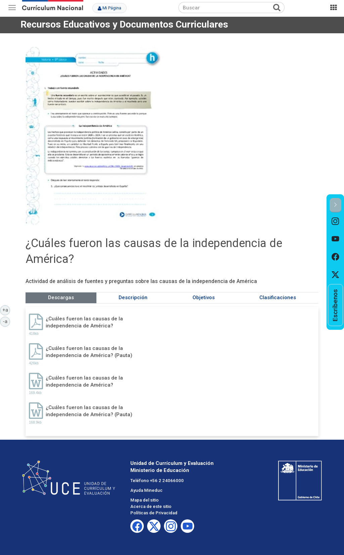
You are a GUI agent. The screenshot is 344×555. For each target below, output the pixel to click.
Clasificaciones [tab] (277, 297)
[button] (335, 205)
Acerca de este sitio (150, 506)
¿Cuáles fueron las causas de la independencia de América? (84, 322)
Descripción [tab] (133, 297)
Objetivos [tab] (203, 297)
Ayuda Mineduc (146, 490)
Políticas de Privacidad (153, 512)
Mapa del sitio (144, 500)
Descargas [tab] (61, 297)
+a (6, 309)
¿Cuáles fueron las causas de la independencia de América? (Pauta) (89, 351)
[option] (335, 221)
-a (6, 321)
